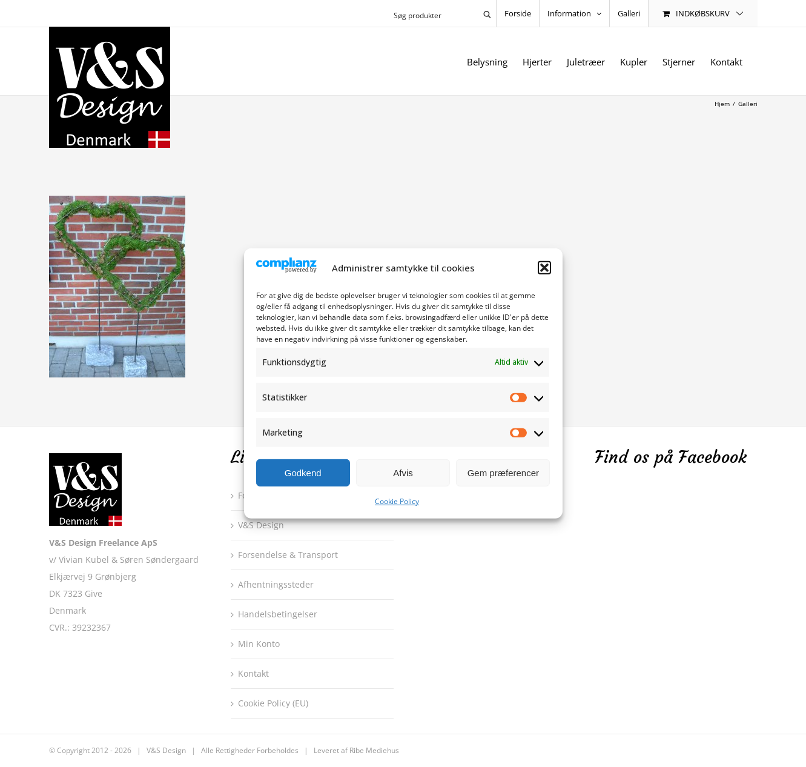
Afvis (403, 473)
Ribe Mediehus (374, 750)
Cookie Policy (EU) (273, 703)
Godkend (303, 473)
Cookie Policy (397, 501)
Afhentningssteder (276, 584)
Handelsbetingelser (277, 614)
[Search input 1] (434, 14)
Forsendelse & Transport (288, 554)
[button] (544, 268)
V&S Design (261, 525)
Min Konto (259, 643)
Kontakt (253, 673)
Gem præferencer (503, 473)
